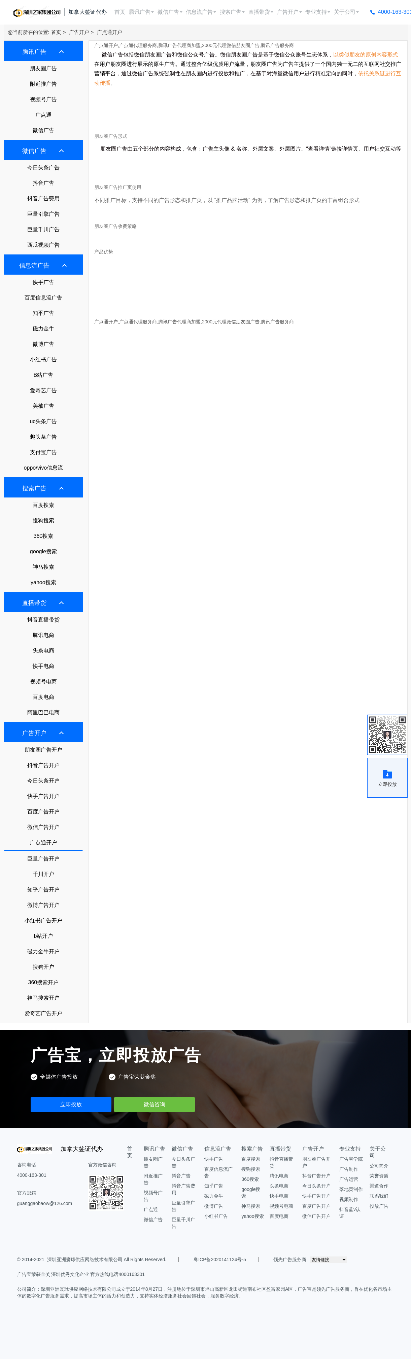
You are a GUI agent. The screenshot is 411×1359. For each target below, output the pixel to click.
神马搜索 (43, 567)
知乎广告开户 (43, 889)
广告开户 (289, 12)
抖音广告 (43, 183)
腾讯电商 (43, 635)
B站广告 (44, 375)
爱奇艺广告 (43, 390)
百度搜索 (43, 505)
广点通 (43, 115)
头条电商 (43, 650)
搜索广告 (232, 12)
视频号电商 (43, 681)
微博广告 (43, 344)
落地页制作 (351, 1189)
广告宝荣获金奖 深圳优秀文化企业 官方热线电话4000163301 (81, 1274)
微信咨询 (154, 1104)
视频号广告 (43, 99)
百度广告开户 (43, 811)
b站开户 (43, 936)
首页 (119, 12)
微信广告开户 (43, 827)
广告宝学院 (351, 1159)
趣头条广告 (43, 437)
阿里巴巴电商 (43, 712)
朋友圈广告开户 (43, 750)
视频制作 (348, 1199)
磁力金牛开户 (43, 951)
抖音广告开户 (43, 765)
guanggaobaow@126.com (44, 1203)
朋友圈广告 (43, 68)
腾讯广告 (141, 12)
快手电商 (43, 666)
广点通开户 (109, 32)
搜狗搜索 (43, 520)
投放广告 (379, 1206)
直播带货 (260, 12)
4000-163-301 (31, 1175)
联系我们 (379, 1196)
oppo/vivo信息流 (43, 468)
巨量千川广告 (43, 229)
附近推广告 (43, 84)
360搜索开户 (43, 982)
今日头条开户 (43, 781)
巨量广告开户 (43, 859)
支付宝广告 (43, 452)
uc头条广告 (43, 421)
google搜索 (43, 551)
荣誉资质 (379, 1175)
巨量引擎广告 (43, 214)
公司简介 (379, 1165)
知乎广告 (43, 313)
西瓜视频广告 (43, 245)
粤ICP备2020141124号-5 (220, 1259)
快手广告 (43, 282)
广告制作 (348, 1169)
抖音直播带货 (43, 620)
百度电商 (43, 697)
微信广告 (170, 12)
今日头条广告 (43, 167)
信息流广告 (201, 12)
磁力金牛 (43, 328)
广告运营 (348, 1179)
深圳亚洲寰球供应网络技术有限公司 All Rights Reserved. (107, 1259)
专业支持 (317, 12)
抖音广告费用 (43, 198)
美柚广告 (43, 406)
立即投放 (71, 1104)
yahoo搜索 (43, 582)
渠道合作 (379, 1186)
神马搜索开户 (43, 998)
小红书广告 (43, 359)
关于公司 (346, 12)
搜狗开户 (43, 967)
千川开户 (43, 874)
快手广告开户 (43, 796)
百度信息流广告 (43, 298)
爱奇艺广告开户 (43, 1013)
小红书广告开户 (43, 920)
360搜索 (44, 536)
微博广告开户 (43, 905)
